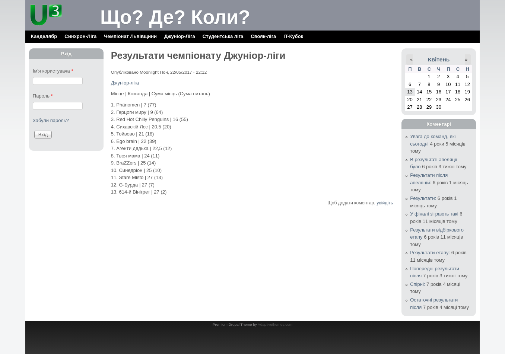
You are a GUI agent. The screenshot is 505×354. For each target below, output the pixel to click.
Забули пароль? (51, 120)
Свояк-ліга (263, 36)
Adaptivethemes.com (275, 324)
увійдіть (385, 202)
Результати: (423, 198)
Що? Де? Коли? (175, 17)
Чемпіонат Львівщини (130, 36)
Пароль (43, 96)
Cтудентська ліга (223, 36)
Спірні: (417, 284)
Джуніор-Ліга (179, 36)
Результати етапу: (430, 252)
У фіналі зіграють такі (434, 214)
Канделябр (44, 36)
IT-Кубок (293, 36)
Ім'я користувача (53, 71)
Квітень (439, 59)
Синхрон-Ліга (80, 36)
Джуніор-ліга (125, 83)
